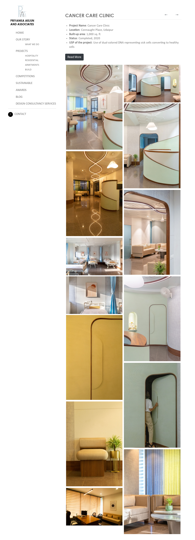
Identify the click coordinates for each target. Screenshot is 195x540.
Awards (21, 90)
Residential (31, 60)
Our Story (23, 39)
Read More (74, 57)
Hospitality (31, 56)
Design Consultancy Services (36, 103)
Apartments (32, 65)
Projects (22, 51)
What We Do (32, 44)
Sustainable (24, 83)
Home (20, 32)
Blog (19, 96)
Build (28, 69)
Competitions (25, 76)
